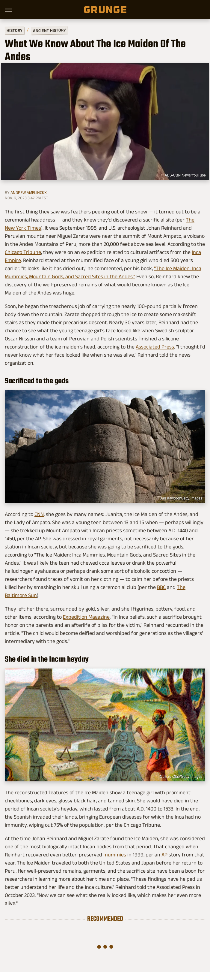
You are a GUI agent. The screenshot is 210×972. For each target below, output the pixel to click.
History (14, 30)
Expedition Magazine (86, 617)
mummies (114, 855)
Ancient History (49, 30)
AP (164, 855)
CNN (39, 514)
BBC (161, 587)
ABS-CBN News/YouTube (185, 175)
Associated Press (155, 347)
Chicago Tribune (23, 252)
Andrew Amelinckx (28, 192)
